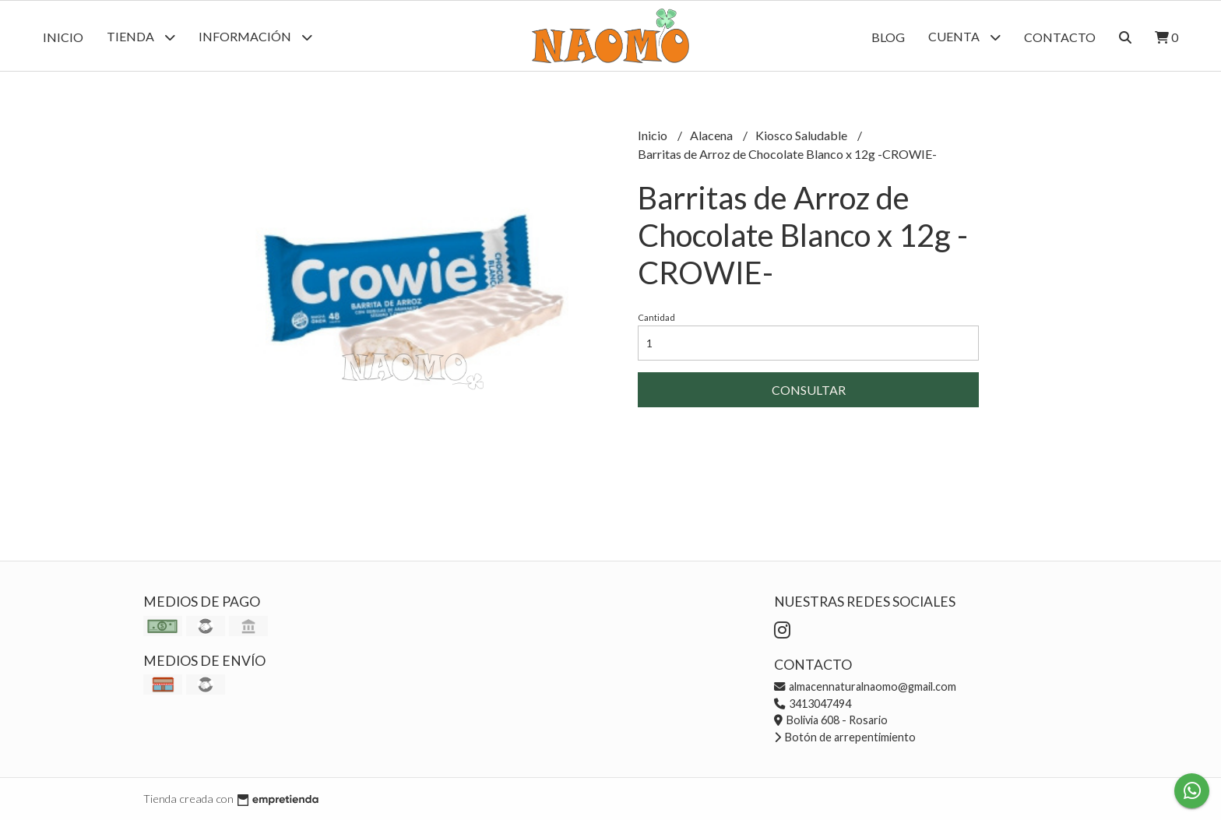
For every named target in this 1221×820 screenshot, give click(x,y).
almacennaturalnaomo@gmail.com (865, 686)
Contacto (1060, 37)
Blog (888, 37)
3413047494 (812, 703)
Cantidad (656, 317)
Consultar (809, 389)
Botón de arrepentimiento (845, 737)
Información (255, 37)
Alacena (712, 135)
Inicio (63, 37)
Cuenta (964, 37)
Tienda (141, 37)
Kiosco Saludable (802, 135)
